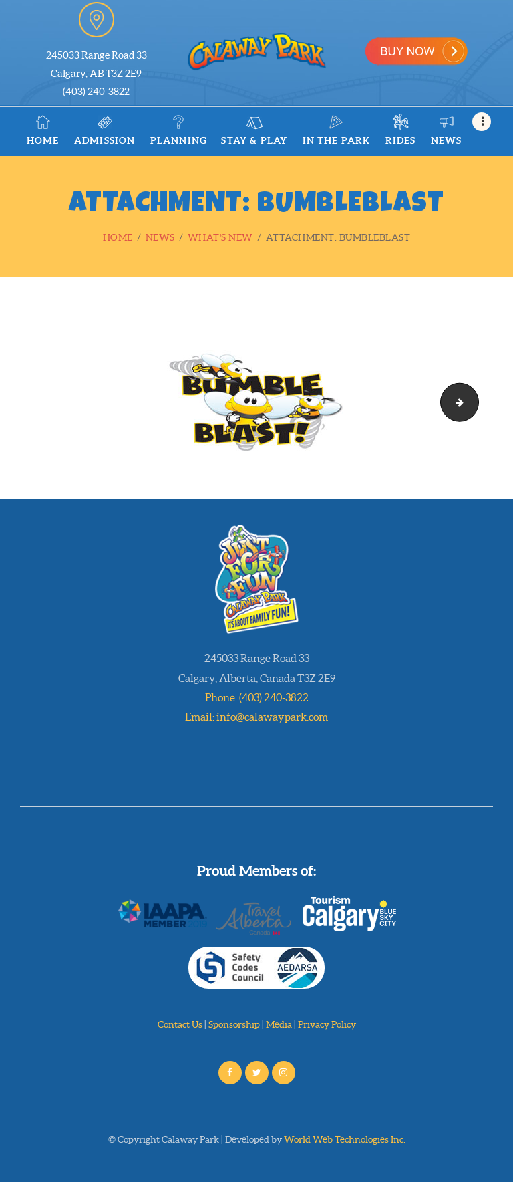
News (160, 237)
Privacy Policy (327, 1024)
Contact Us (180, 1024)
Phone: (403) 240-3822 (257, 697)
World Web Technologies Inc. (344, 1139)
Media (279, 1024)
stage (474, 401)
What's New (220, 237)
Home (118, 237)
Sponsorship (234, 1024)
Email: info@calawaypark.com (256, 717)
